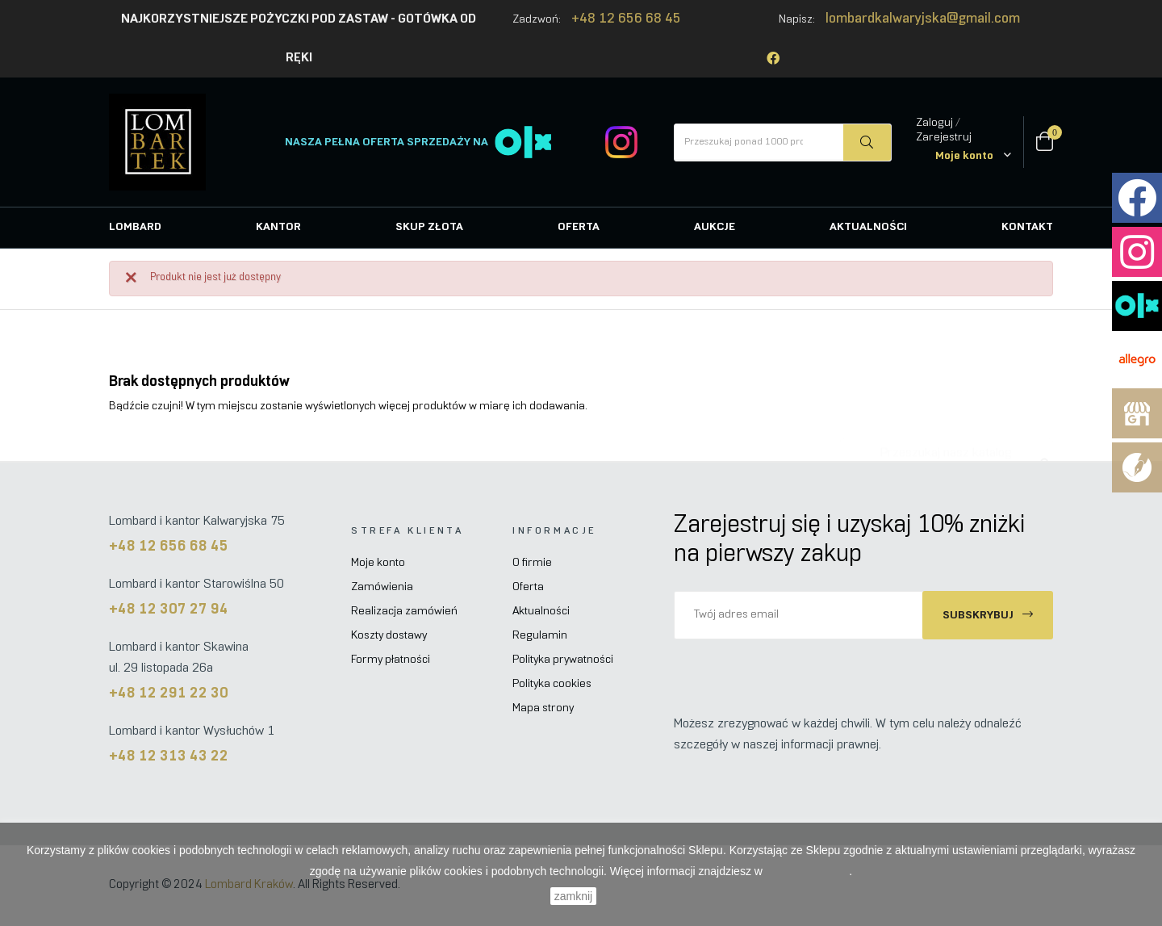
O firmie (532, 563)
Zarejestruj (944, 137)
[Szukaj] (946, 445)
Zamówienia (382, 587)
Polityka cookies (551, 684)
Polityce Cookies (808, 871)
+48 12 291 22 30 (168, 694)
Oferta (528, 587)
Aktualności (541, 611)
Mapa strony (543, 708)
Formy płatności (390, 660)
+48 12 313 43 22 (168, 757)
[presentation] (808, 670)
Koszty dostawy (389, 636)
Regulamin (539, 636)
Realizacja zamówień (404, 611)
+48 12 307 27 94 (168, 610)
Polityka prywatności (562, 660)
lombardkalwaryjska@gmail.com (923, 19)
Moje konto (378, 563)
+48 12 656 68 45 (626, 19)
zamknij (573, 896)
